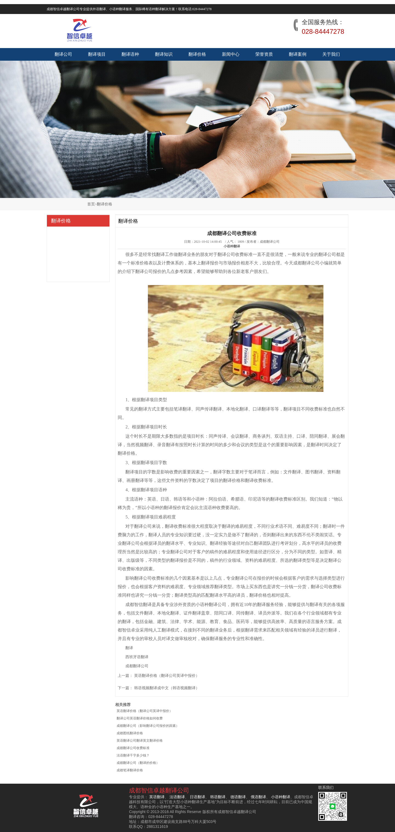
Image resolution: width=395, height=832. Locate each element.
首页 (91, 204)
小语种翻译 (280, 797)
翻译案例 (297, 54)
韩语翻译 (217, 797)
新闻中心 (230, 54)
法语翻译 (177, 797)
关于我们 (331, 54)
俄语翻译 (258, 797)
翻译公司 (63, 54)
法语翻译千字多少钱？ (133, 755)
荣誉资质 (264, 54)
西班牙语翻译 (136, 657)
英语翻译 (157, 797)
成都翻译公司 (270, 242)
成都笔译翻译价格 (130, 770)
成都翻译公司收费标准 (133, 748)
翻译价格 (197, 54)
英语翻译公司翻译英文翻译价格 (140, 740)
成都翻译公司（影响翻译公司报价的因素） (148, 726)
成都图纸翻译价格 (130, 733)
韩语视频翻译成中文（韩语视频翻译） (166, 688)
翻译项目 (97, 54)
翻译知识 (164, 54)
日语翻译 (197, 797)
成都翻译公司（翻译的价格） (138, 763)
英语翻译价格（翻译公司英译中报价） (166, 676)
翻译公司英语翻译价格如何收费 (140, 718)
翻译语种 (130, 54)
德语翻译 (238, 797)
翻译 (129, 648)
